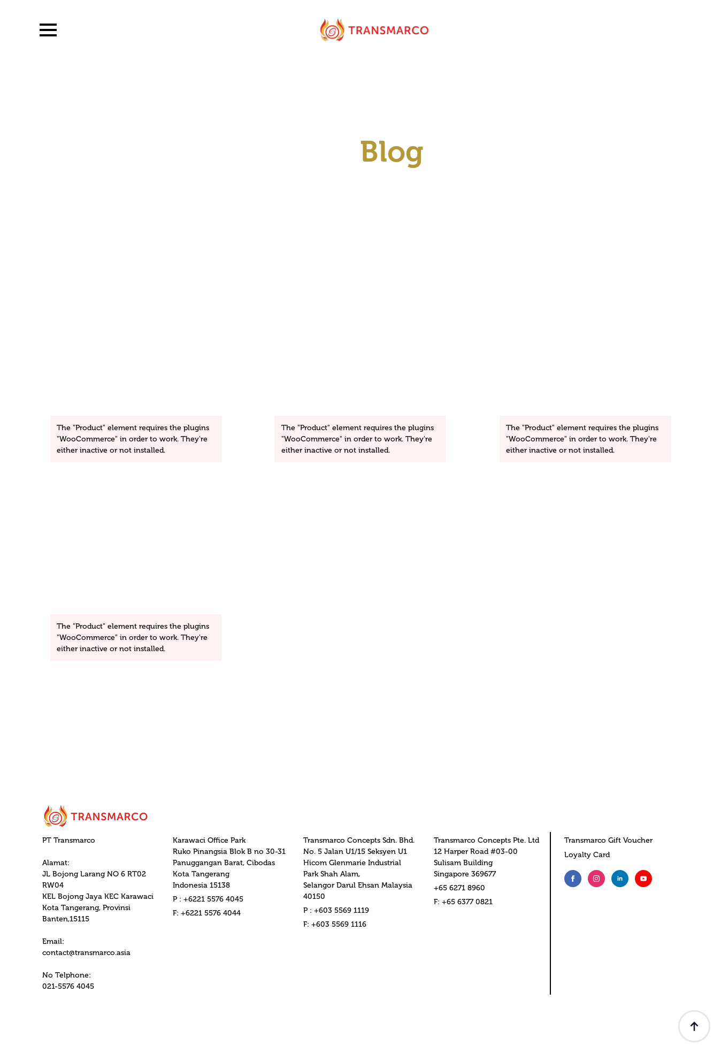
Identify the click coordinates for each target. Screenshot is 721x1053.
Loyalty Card (587, 854)
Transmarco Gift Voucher (608, 840)
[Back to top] (694, 1026)
